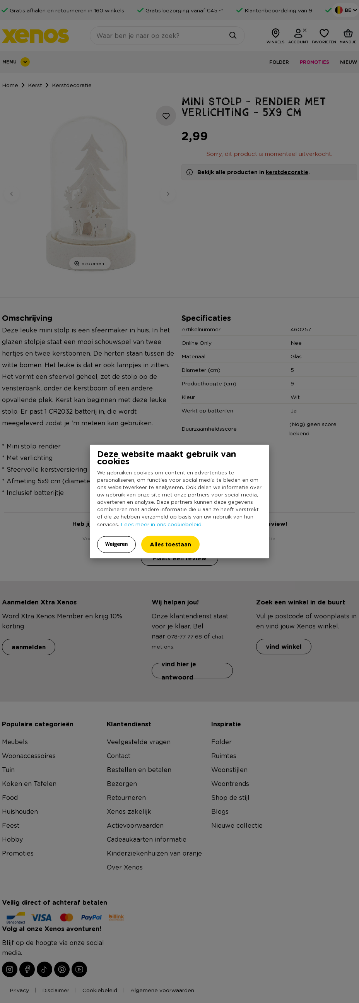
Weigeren (116, 544)
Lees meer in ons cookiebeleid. (162, 523)
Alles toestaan (170, 544)
